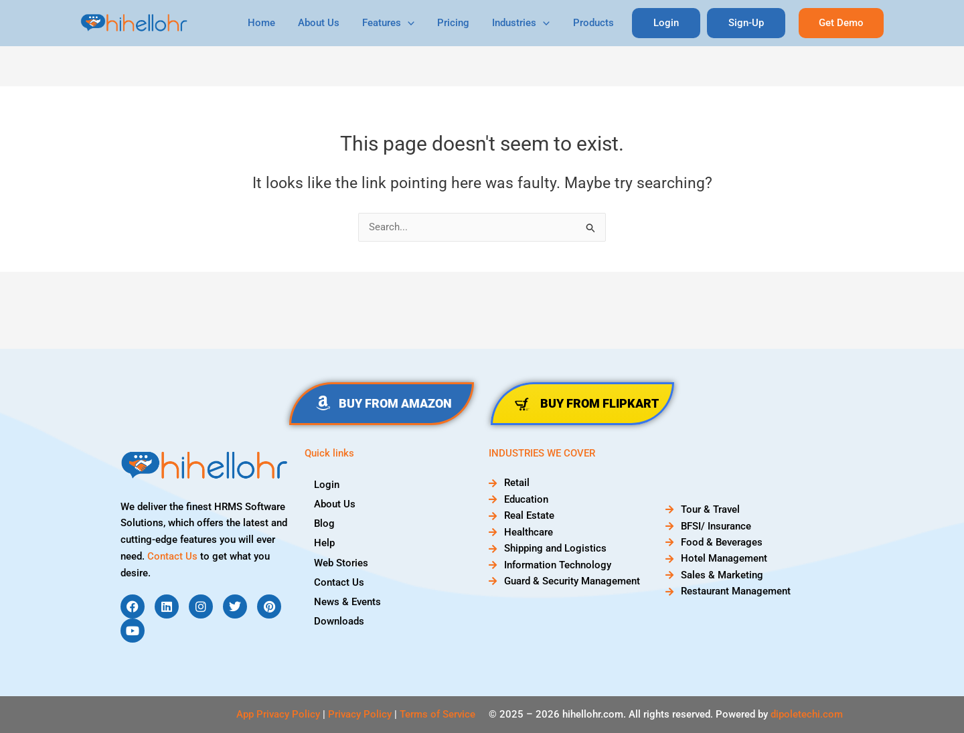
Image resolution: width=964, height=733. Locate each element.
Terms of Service (437, 714)
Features (404, 23)
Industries (531, 23)
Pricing (466, 23)
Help (325, 542)
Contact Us (172, 556)
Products (600, 23)
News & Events (348, 600)
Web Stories (342, 562)
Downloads (340, 620)
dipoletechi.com (807, 714)
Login (327, 484)
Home (282, 23)
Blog (325, 523)
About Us (336, 23)
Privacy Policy (360, 714)
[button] (841, 23)
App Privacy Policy (278, 714)
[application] (423, 23)
